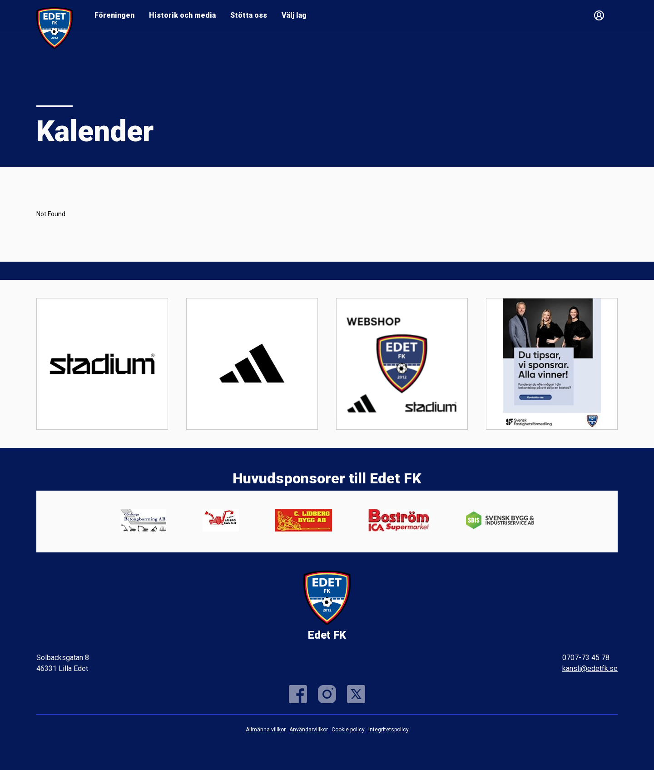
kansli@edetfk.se (590, 668)
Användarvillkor (308, 729)
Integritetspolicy (388, 729)
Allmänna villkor (266, 729)
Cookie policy (348, 729)
